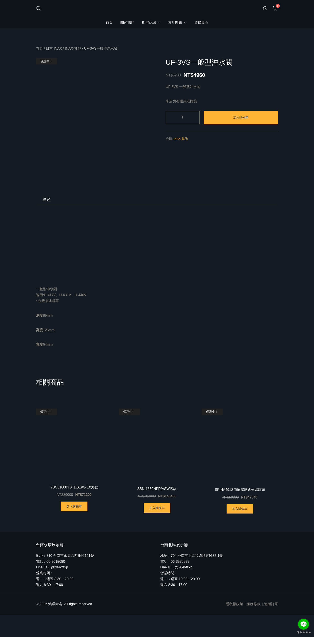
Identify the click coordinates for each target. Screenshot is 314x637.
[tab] (46, 221)
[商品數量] (182, 117)
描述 (46, 222)
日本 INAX (54, 48)
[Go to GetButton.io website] (304, 632)
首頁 (109, 22)
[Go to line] (303, 624)
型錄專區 (201, 22)
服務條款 (254, 626)
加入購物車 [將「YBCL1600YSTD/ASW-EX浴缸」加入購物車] (74, 528)
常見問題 (175, 22)
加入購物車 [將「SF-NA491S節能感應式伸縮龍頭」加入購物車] (239, 531)
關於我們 (127, 22)
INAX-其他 (73, 48)
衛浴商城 (149, 22)
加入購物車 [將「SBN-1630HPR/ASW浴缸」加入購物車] (157, 530)
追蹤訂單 (271, 626)
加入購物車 (241, 117)
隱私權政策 (234, 626)
